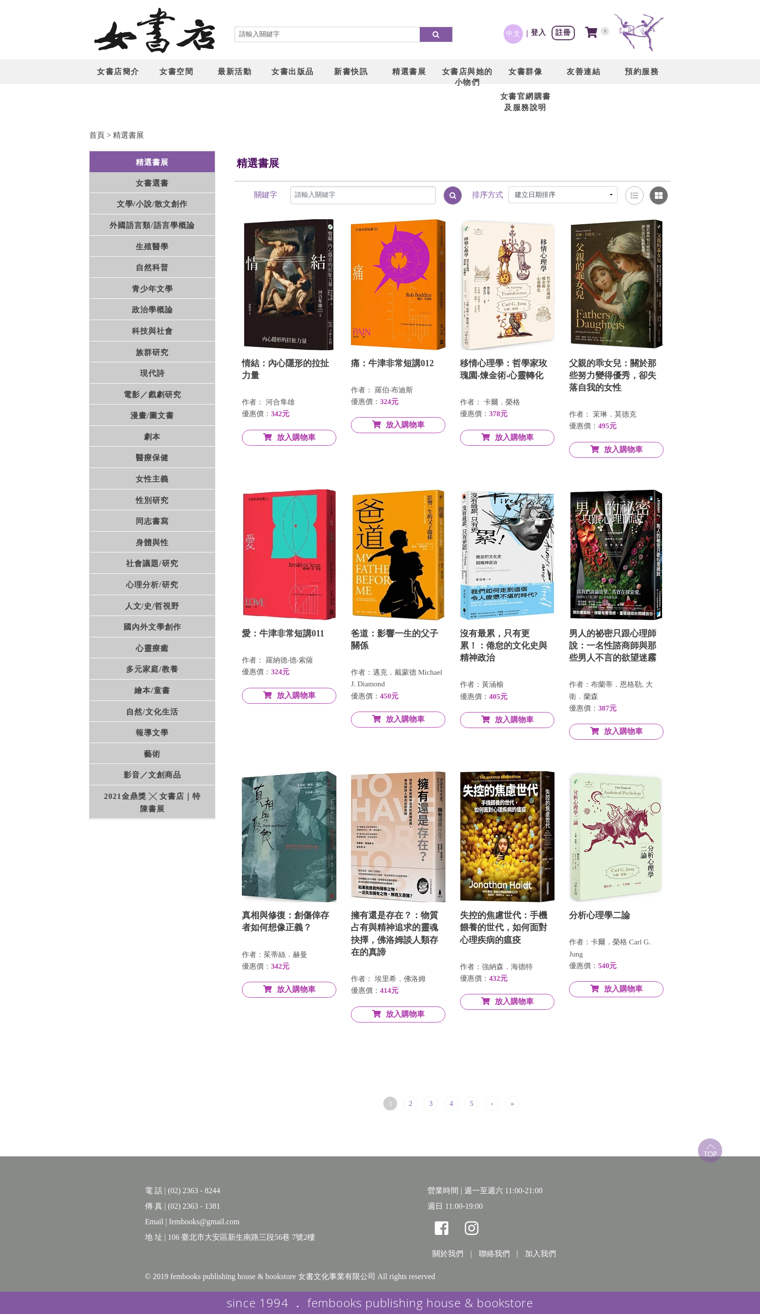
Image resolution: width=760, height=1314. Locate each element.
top (710, 1150)
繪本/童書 (152, 690)
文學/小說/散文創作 (152, 204)
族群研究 (152, 352)
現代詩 (152, 373)
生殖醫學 (152, 247)
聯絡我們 (494, 1253)
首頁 (97, 135)
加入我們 (540, 1253)
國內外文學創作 (152, 627)
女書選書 (152, 183)
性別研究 (152, 500)
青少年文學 (152, 289)
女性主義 (152, 479)
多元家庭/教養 (152, 669)
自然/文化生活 (152, 712)
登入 (538, 32)
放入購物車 (289, 437)
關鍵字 (265, 195)
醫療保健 (152, 458)
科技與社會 (152, 331)
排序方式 (487, 195)
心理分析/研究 (152, 585)
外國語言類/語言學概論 (152, 225)
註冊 (563, 32)
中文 (513, 33)
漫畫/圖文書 (152, 415)
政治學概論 (152, 310)
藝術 (152, 754)
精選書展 (128, 135)
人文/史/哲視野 (152, 606)
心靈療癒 (152, 648)
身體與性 (152, 542)
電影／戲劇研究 (152, 394)
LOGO (154, 31)
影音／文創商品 (152, 775)
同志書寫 (152, 521)
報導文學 (152, 733)
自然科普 (152, 267)
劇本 (152, 437)
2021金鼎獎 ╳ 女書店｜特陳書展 (152, 802)
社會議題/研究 (152, 563)
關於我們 (447, 1253)
